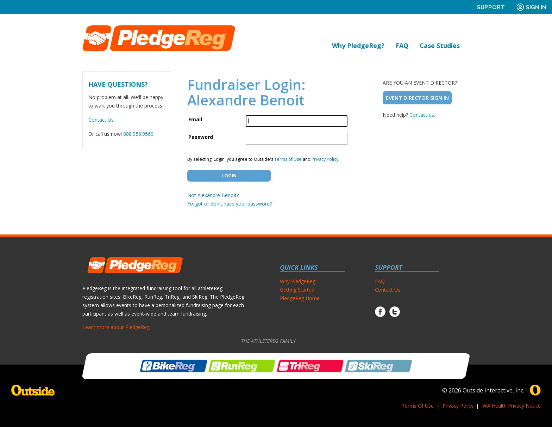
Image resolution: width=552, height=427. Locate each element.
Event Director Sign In (417, 97)
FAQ (402, 45)
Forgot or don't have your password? (229, 203)
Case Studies (440, 45)
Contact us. (422, 114)
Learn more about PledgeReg (116, 327)
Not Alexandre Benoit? (213, 195)
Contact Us (101, 119)
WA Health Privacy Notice (512, 405)
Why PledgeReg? (358, 45)
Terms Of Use (418, 405)
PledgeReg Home (300, 298)
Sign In (531, 7)
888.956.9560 (138, 133)
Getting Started (297, 289)
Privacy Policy (325, 159)
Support (491, 7)
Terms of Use (288, 159)
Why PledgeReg (297, 281)
